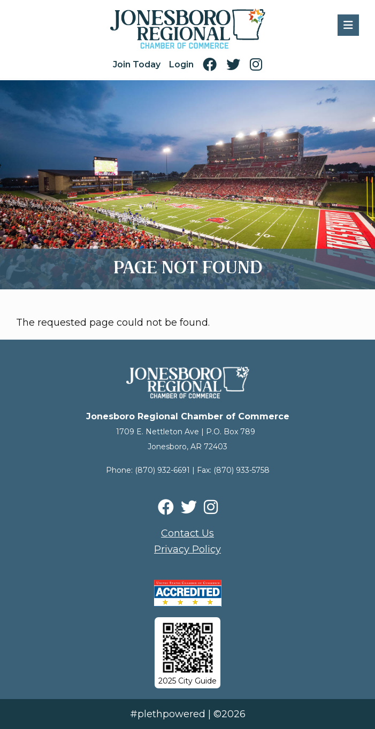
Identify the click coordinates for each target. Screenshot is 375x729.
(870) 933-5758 (241, 470)
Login (181, 64)
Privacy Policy (187, 549)
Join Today (136, 64)
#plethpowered (167, 714)
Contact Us (187, 533)
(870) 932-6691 (162, 470)
